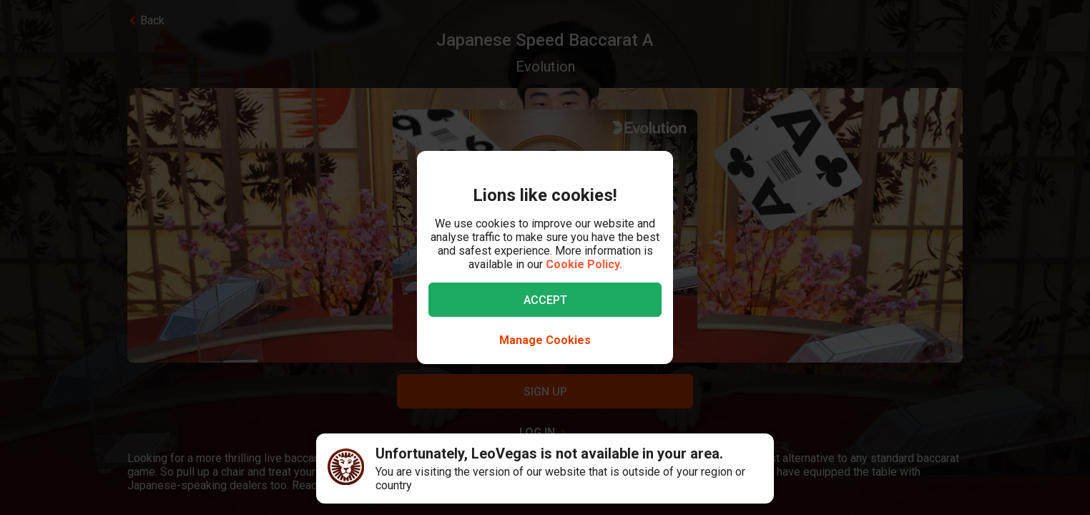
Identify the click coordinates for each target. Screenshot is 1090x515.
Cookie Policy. (584, 264)
